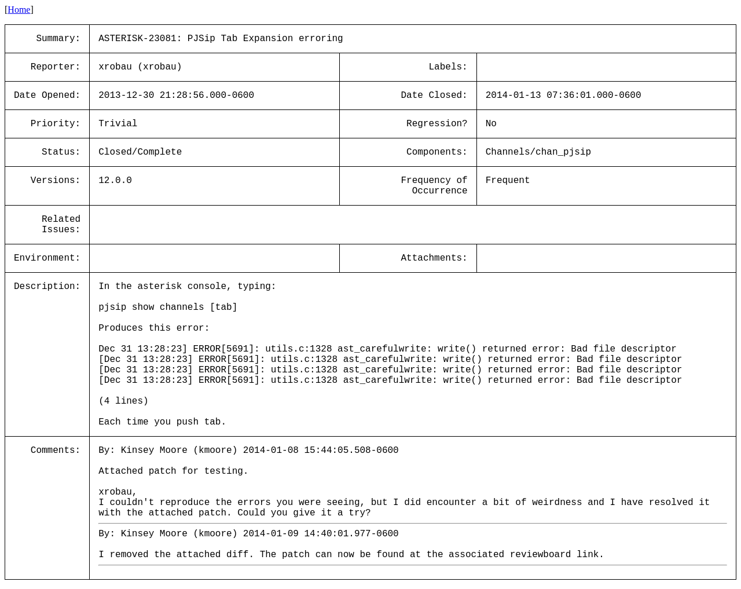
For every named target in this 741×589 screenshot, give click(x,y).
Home (19, 9)
